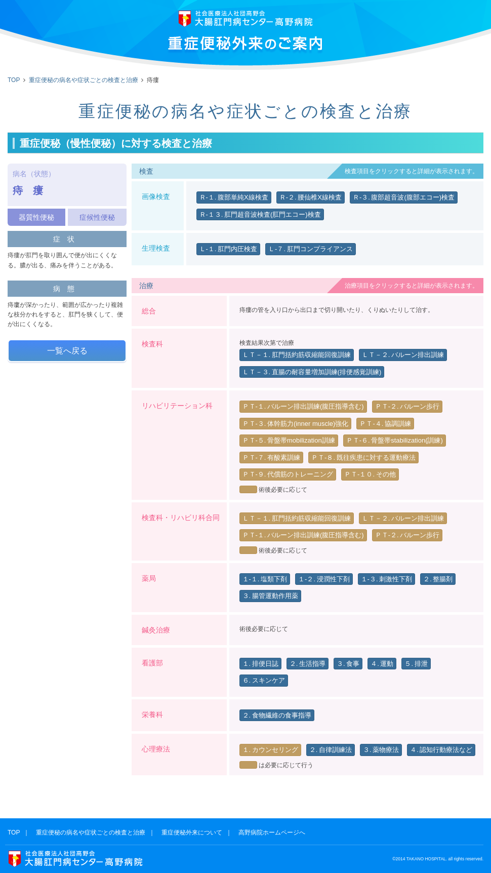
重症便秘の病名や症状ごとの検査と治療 (83, 80)
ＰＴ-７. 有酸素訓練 (271, 457)
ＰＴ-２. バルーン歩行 (407, 406)
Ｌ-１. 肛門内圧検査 (228, 249)
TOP (14, 80)
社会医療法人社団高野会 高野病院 (245, 18)
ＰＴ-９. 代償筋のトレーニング (288, 474)
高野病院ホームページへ (271, 832)
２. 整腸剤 (438, 579)
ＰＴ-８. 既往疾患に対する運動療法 (363, 457)
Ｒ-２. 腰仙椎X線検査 (310, 197)
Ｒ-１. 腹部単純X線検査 (233, 197)
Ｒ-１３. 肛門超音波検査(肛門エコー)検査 (260, 214)
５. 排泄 (415, 663)
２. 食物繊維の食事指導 (276, 715)
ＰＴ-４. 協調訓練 (385, 423)
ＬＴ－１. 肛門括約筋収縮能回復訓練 (296, 355)
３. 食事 (348, 663)
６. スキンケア (263, 680)
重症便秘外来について (191, 832)
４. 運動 (382, 663)
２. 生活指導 (307, 663)
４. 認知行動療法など (441, 749)
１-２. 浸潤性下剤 (324, 579)
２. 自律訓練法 (330, 749)
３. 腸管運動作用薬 (270, 596)
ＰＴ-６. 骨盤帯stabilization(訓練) (394, 440)
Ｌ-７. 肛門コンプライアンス (310, 249)
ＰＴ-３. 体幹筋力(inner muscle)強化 (295, 423)
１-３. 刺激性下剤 (387, 579)
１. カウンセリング (270, 749)
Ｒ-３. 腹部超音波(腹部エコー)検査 (404, 197)
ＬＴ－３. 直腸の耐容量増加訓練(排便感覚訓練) (312, 372)
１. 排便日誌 (260, 663)
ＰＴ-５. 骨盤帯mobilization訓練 (288, 440)
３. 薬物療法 (381, 749)
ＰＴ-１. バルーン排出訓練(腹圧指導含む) (303, 406)
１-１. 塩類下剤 (265, 579)
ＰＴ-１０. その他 (370, 474)
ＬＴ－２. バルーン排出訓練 (403, 355)
